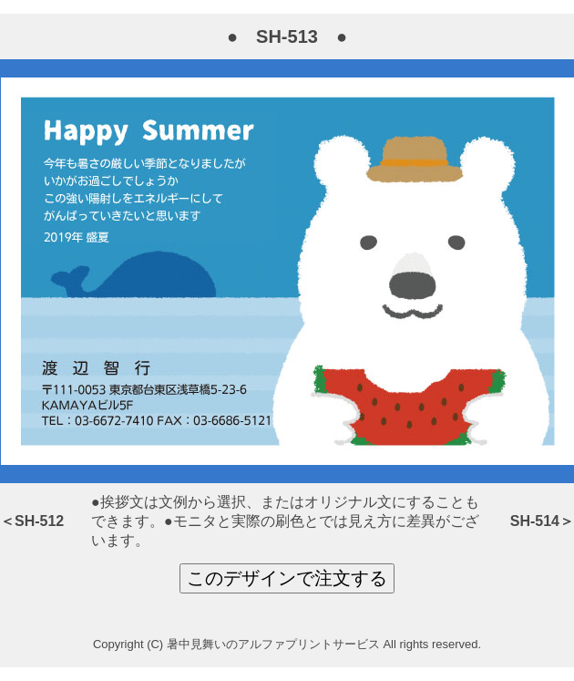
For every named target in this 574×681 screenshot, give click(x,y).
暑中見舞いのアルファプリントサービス (273, 644)
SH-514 (534, 521)
